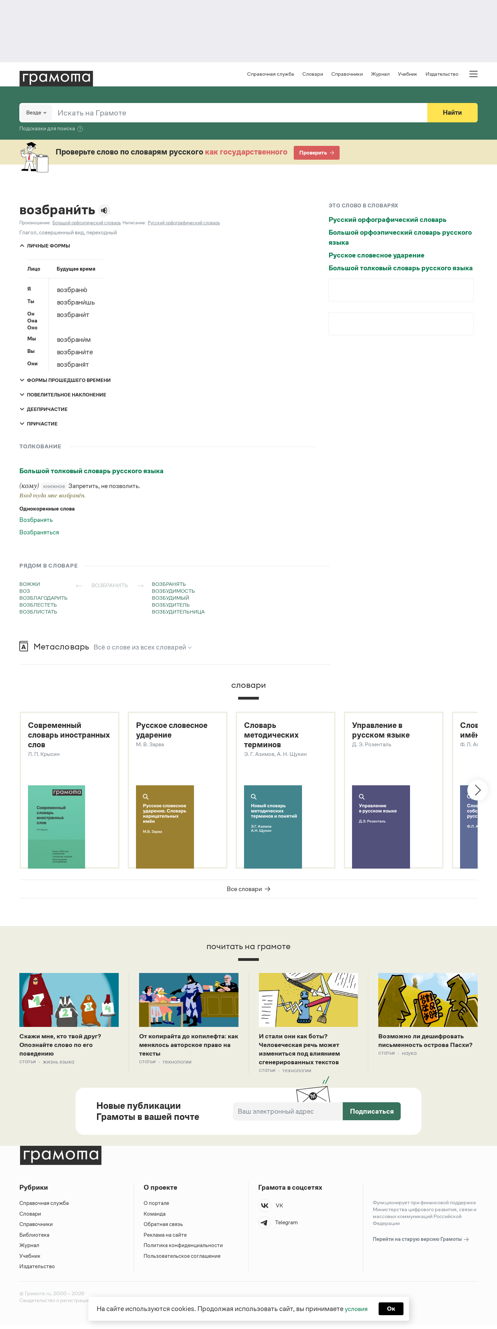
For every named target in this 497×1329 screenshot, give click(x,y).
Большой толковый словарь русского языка (91, 471)
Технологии (177, 1066)
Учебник (407, 74)
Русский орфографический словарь (388, 220)
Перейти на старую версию (421, 1244)
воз (24, 592)
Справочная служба (270, 74)
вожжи (29, 585)
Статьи (27, 1066)
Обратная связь (163, 1229)
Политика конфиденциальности (184, 1250)
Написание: (134, 223)
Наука (409, 1066)
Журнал (380, 74)
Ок (392, 1308)
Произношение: (35, 223)
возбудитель (171, 605)
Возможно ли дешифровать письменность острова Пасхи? (424, 1048)
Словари (312, 74)
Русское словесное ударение (377, 256)
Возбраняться (39, 533)
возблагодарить (43, 598)
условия (355, 1308)
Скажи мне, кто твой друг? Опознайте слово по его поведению (63, 1048)
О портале (156, 1208)
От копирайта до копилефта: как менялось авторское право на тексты (186, 1048)
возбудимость (173, 592)
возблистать (38, 612)
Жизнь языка (58, 1066)
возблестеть (38, 605)
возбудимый (170, 598)
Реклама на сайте (165, 1239)
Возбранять (36, 520)
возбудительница (178, 612)
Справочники (347, 74)
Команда (155, 1218)
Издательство (442, 74)
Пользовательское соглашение (183, 1260)
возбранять (169, 585)
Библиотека (34, 1239)
